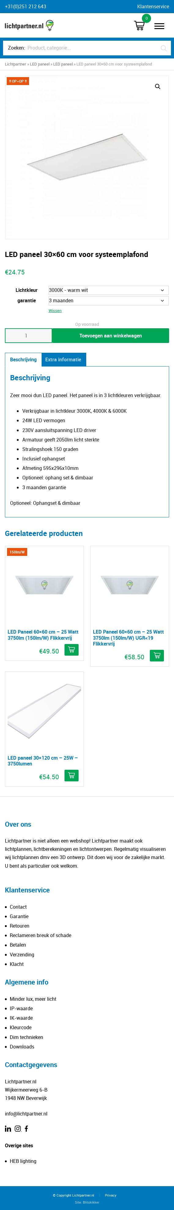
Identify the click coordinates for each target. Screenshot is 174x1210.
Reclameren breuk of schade (40, 935)
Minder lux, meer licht (33, 999)
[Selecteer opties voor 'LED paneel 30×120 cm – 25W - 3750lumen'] (72, 775)
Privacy (111, 1195)
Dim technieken (26, 1037)
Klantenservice (153, 6)
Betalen (18, 944)
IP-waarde (21, 1008)
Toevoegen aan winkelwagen (111, 335)
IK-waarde (21, 1018)
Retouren (19, 925)
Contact (18, 906)
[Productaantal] (28, 335)
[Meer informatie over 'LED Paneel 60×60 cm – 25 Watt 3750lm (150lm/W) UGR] (157, 655)
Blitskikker (91, 1202)
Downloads (22, 1046)
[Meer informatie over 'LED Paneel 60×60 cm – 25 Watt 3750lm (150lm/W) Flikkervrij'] (72, 650)
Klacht (17, 964)
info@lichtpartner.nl (26, 1113)
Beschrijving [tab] (23, 359)
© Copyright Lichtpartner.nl (73, 1195)
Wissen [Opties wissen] (55, 310)
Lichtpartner (15, 64)
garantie (26, 300)
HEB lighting (23, 1161)
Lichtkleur (27, 290)
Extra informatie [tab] (63, 359)
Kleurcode (20, 1027)
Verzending (22, 954)
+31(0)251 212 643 (25, 6)
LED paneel (40, 64)
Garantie (19, 916)
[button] (157, 86)
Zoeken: (16, 47)
